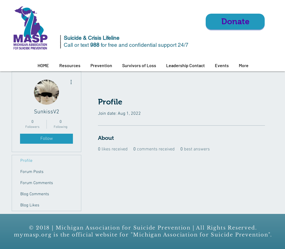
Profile (26, 160)
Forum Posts (31, 171)
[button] (69, 65)
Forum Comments (36, 182)
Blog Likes (29, 205)
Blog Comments (34, 194)
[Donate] (235, 22)
